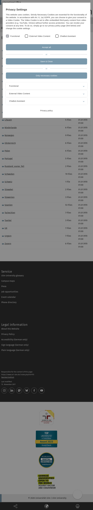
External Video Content (39, 36)
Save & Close (46, 61)
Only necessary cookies (46, 75)
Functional (15, 36)
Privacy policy (46, 110)
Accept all (46, 47)
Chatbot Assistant (68, 36)
